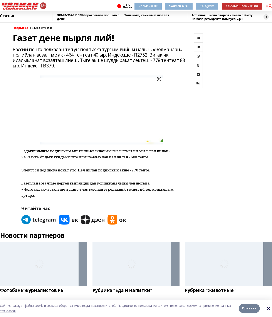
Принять (249, 308)
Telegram (207, 6)
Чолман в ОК (179, 6)
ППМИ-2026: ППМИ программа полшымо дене (88, 17)
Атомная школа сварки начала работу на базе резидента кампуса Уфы (222, 17)
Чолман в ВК (148, 6)
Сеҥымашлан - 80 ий (242, 6)
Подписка (20, 28)
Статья (7, 15)
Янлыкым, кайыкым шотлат (146, 15)
